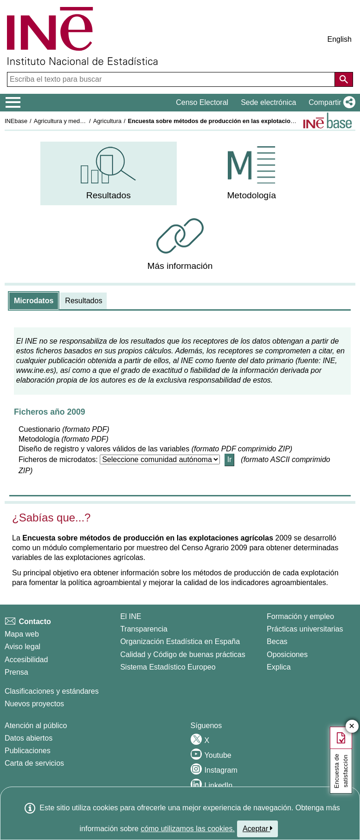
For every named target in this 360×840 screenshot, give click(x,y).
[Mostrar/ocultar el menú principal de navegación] (13, 102)
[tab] (33, 301)
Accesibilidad (26, 660)
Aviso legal (22, 647)
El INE (130, 616)
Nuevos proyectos (34, 704)
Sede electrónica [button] (268, 102)
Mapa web (22, 634)
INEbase (16, 120)
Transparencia (143, 629)
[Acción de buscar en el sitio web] (343, 79)
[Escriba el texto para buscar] (172, 79)
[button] (330, 102)
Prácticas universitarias (305, 629)
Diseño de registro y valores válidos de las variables (104, 449)
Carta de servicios (34, 763)
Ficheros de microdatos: (58, 459)
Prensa (16, 672)
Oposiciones (287, 654)
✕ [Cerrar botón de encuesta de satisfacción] (352, 726)
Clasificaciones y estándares (52, 691)
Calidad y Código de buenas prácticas (182, 654)
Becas (277, 641)
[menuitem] (108, 173)
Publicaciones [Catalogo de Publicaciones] (28, 751)
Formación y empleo (300, 616)
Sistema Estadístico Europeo (167, 667)
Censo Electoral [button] (202, 102)
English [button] (340, 39)
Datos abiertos (28, 738)
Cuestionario (39, 429)
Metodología (39, 439)
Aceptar (258, 828)
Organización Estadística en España (180, 641)
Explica (279, 667)
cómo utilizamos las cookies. (188, 829)
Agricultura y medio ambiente (72, 120)
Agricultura (107, 120)
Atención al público (36, 725)
